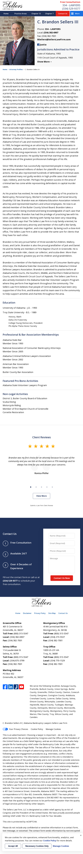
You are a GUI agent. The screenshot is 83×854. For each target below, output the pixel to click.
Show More (43, 61)
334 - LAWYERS (71, 5)
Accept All (13, 846)
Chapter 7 (49, 13)
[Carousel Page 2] (36, 487)
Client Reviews (41, 437)
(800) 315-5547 (21, 633)
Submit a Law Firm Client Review (41, 505)
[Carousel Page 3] (41, 487)
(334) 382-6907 (51, 32)
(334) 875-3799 (17, 660)
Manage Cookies (53, 729)
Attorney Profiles (16, 69)
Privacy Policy (40, 613)
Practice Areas (20, 13)
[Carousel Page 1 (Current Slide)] (30, 487)
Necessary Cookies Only (37, 846)
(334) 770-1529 (57, 660)
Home (6, 13)
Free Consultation (70, 2)
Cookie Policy (37, 729)
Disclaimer (27, 613)
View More (41, 496)
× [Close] (81, 835)
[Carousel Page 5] (52, 487)
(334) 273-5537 (57, 637)
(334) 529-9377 (71, 8)
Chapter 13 (36, 13)
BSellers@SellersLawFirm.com (54, 39)
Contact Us (62, 13)
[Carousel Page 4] (47, 487)
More (77, 13)
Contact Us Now (62, 578)
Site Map (52, 613)
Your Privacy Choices (15, 729)
